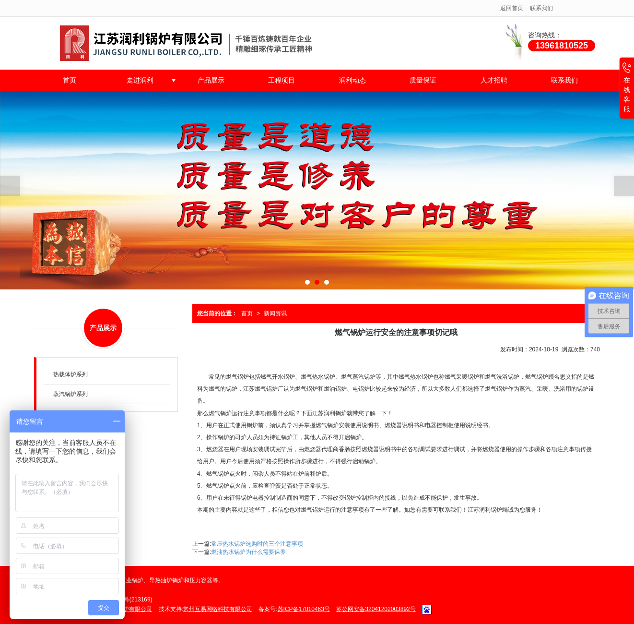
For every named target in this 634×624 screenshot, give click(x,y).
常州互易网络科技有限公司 (217, 609)
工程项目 (281, 80)
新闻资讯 (275, 313)
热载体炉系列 (70, 374)
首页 (69, 80)
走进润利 (140, 80)
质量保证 (423, 80)
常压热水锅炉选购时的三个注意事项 (257, 543)
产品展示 (211, 80)
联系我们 (541, 8)
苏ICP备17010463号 (304, 609)
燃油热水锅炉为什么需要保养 (248, 552)
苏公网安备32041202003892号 (375, 609)
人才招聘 (494, 80)
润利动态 (352, 80)
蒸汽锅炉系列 (70, 394)
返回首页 (511, 8)
